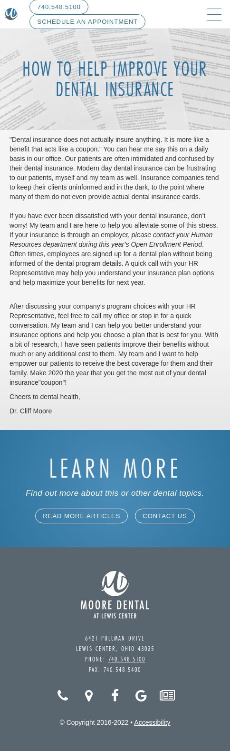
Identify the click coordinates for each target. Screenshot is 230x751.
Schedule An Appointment (87, 21)
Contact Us (165, 516)
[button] (214, 14)
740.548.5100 (126, 659)
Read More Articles (81, 516)
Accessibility (152, 722)
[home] (11, 14)
